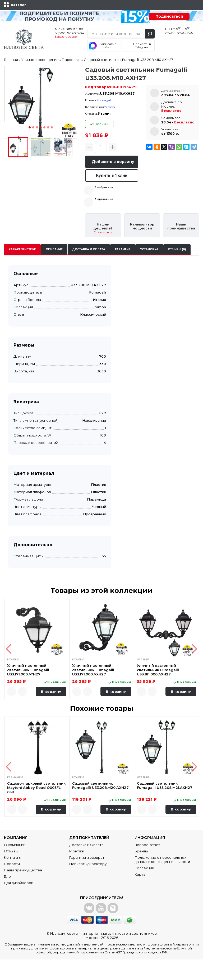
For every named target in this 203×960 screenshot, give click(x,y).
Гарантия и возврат (86, 858)
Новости (12, 864)
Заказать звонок (66, 37)
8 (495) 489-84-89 (69, 29)
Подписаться (169, 16)
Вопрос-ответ (147, 845)
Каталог (18, 5)
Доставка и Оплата (86, 845)
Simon (110, 107)
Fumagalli (104, 100)
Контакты (12, 858)
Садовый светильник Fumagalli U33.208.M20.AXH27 (100, 786)
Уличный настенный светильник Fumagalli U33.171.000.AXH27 (93, 670)
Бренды (142, 851)
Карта (140, 875)
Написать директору (88, 864)
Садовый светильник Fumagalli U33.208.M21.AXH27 (164, 786)
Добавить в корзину (114, 161)
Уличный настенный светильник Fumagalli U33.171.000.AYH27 (28, 670)
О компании (14, 845)
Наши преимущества (23, 870)
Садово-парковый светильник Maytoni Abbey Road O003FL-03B (36, 788)
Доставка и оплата (88, 250)
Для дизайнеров (18, 883)
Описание (54, 250)
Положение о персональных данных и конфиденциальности (162, 860)
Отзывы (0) (177, 250)
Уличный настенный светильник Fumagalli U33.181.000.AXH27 (158, 670)
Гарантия (123, 250)
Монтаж (76, 851)
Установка (149, 250)
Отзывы (11, 851)
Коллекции (144, 868)
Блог (8, 877)
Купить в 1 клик (111, 175)
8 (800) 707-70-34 (69, 33)
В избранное (103, 187)
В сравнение (103, 199)
